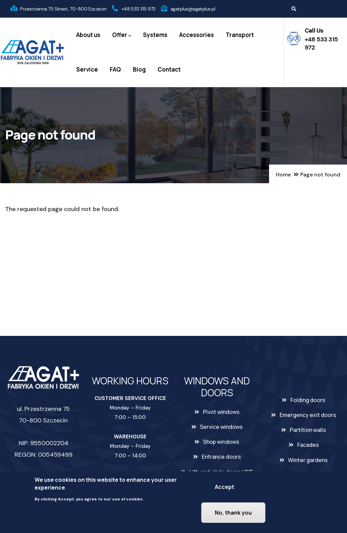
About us (88, 35)
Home (283, 174)
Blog (139, 69)
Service (87, 69)
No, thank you (233, 513)
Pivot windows (221, 412)
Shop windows (221, 441)
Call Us (314, 30)
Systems (155, 35)
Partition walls (308, 430)
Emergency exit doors (308, 415)
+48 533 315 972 (139, 9)
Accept (224, 487)
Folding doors (307, 400)
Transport (240, 35)
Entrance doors (221, 456)
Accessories (196, 35)
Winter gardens (308, 460)
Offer (121, 35)
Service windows (221, 427)
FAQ (115, 69)
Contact (169, 69)
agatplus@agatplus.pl (192, 9)
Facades (308, 445)
